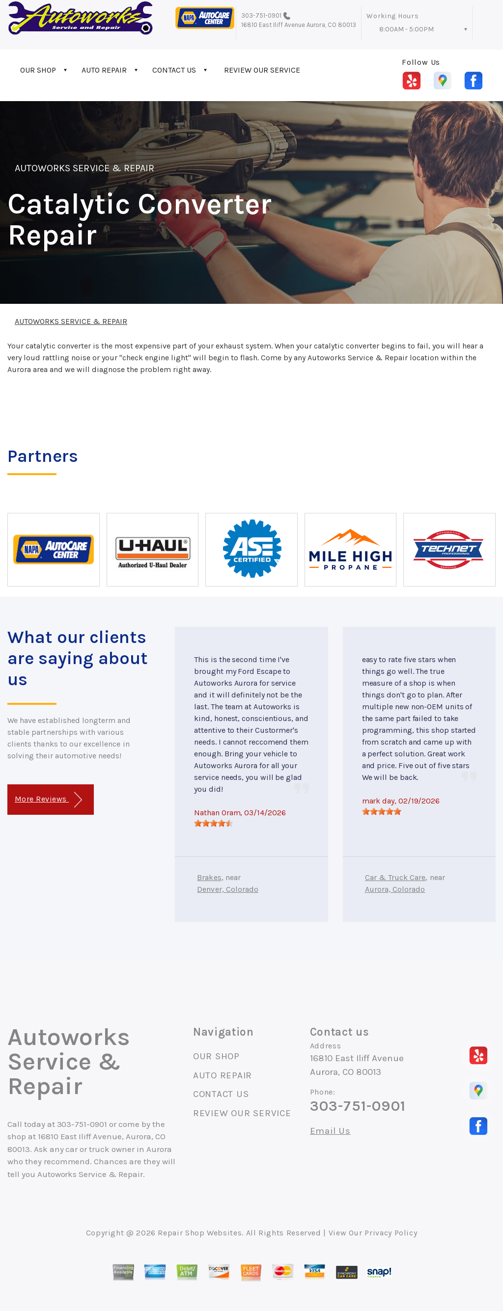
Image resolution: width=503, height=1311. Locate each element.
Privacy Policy (390, 1232)
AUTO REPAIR (104, 70)
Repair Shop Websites (200, 1232)
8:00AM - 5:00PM (406, 29)
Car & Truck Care (395, 877)
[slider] (213, 823)
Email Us (330, 1131)
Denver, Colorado (227, 889)
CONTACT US (174, 70)
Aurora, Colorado (395, 889)
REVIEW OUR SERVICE (262, 70)
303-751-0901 (261, 15)
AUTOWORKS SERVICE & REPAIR (84, 168)
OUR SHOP (38, 70)
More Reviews (48, 800)
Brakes (209, 877)
